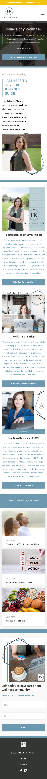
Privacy (23, 764)
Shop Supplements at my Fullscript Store (23, 2)
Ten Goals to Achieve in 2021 (19, 582)
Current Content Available (23, 383)
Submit (23, 727)
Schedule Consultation (23, 282)
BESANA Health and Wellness (23, 57)
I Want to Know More (23, 485)
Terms (23, 758)
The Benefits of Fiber (15, 620)
